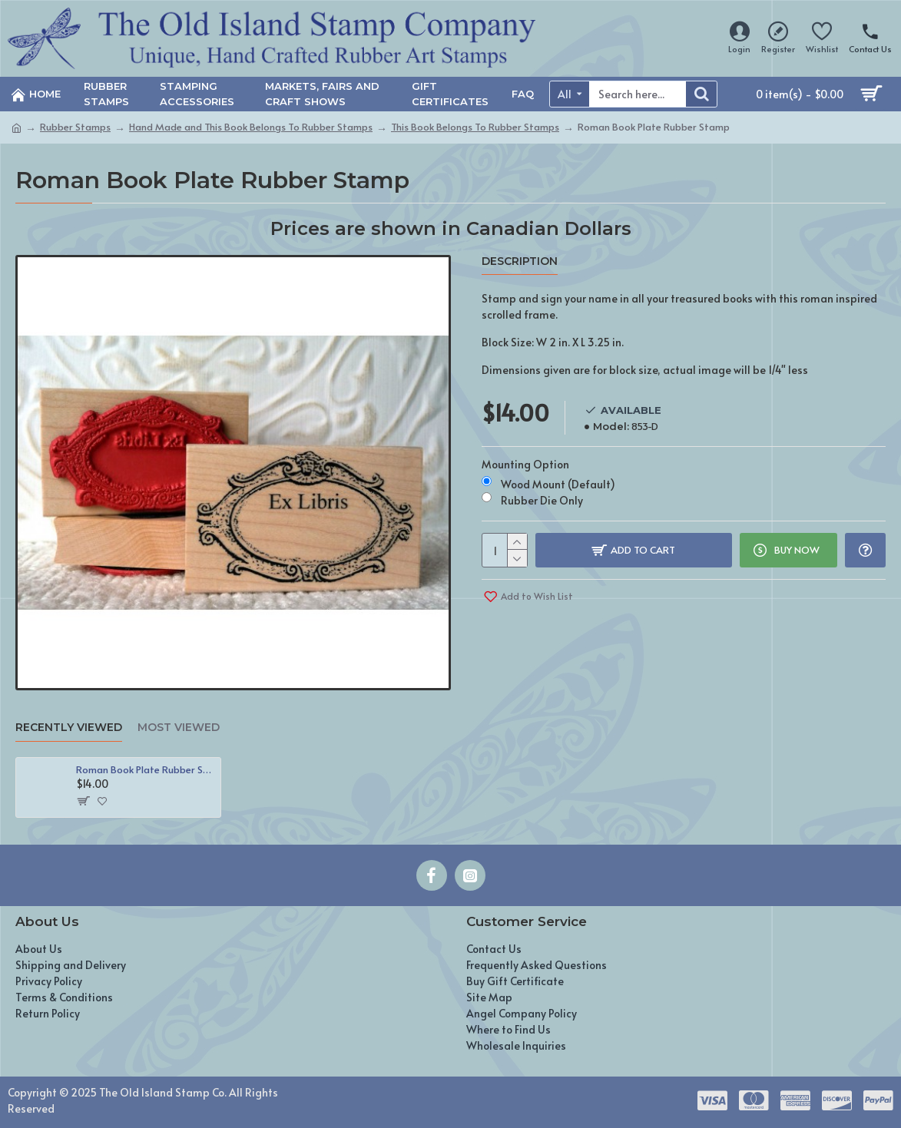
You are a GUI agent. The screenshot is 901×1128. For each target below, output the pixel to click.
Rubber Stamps (75, 127)
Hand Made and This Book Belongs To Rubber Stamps (251, 127)
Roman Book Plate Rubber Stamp (145, 769)
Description (520, 261)
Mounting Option (525, 464)
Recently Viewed (68, 727)
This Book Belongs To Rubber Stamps (475, 127)
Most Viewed (178, 727)
